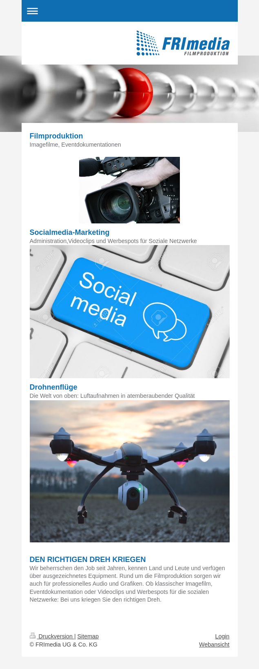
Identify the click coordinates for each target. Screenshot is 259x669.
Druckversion (52, 636)
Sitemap (88, 636)
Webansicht (214, 644)
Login (222, 636)
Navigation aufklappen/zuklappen (130, 11)
